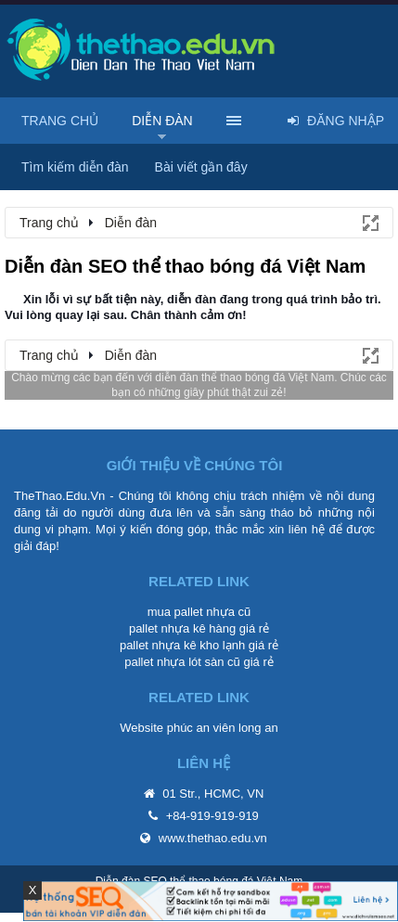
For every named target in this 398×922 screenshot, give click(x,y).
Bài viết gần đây (201, 167)
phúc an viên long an (222, 728)
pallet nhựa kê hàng (182, 628)
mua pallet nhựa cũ (199, 612)
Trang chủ (59, 120)
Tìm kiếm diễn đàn (75, 167)
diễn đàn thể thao (198, 377)
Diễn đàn (162, 120)
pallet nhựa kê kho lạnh (182, 645)
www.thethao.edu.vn (213, 838)
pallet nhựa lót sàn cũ (182, 662)
